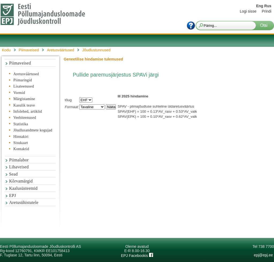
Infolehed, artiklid (27, 111)
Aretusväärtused (26, 74)
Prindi (266, 11)
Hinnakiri (20, 137)
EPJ (12, 195)
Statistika (20, 124)
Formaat (71, 107)
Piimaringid (22, 80)
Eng (259, 6)
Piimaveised (20, 63)
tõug (68, 100)
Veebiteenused (24, 118)
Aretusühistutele (24, 202)
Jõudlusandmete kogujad (32, 130)
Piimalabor (19, 160)
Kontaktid (21, 149)
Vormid (19, 93)
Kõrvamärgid (21, 181)
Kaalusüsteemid (23, 188)
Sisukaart (20, 143)
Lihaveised (19, 167)
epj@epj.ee (263, 255)
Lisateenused (23, 86)
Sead (13, 174)
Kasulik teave (24, 105)
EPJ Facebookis (137, 255)
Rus (267, 6)
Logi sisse (248, 11)
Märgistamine (24, 99)
